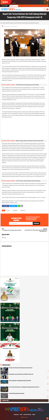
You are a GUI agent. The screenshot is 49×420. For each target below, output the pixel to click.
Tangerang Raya (23, 210)
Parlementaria (15, 210)
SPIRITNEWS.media (25, 417)
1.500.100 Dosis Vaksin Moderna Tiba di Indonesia (28, 180)
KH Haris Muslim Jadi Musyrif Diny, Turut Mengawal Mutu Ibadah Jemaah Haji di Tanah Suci (24, 387)
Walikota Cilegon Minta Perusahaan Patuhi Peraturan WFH (29, 140)
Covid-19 (8, 210)
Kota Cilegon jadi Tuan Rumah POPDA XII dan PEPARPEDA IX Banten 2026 (21, 374)
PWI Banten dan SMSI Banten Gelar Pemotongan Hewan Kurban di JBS (20, 368)
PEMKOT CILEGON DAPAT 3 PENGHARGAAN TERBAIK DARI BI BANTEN (20, 381)
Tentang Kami (16, 414)
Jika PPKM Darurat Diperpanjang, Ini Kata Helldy (27, 84)
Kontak (21, 414)
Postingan (11, 6)
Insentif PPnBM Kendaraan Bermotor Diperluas (16, 393)
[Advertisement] (24, 130)
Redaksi (33, 414)
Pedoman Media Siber (27, 414)
